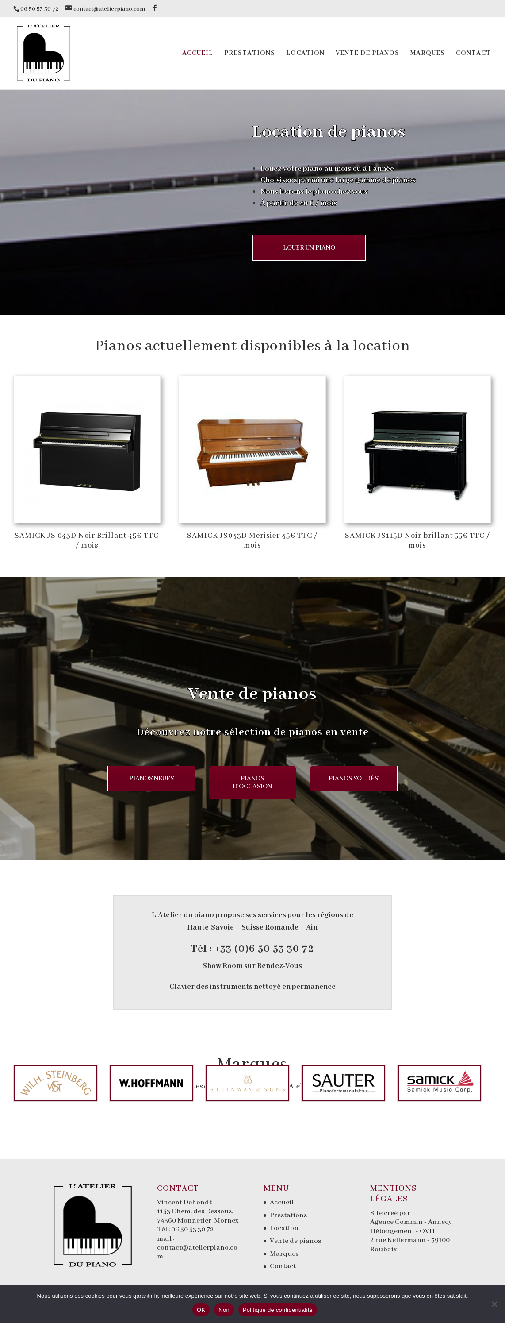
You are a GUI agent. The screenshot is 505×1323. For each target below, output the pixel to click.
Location (305, 53)
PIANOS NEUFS (141, 779)
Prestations (249, 53)
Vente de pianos (367, 53)
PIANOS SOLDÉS (363, 779)
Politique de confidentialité (278, 1310)
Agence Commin (397, 1222)
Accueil (197, 53)
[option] (50, 1083)
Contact (473, 53)
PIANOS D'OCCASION (252, 786)
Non (224, 1310)
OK (201, 1310)
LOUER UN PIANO (310, 248)
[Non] (494, 1304)
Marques (427, 53)
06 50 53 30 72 (192, 1229)
